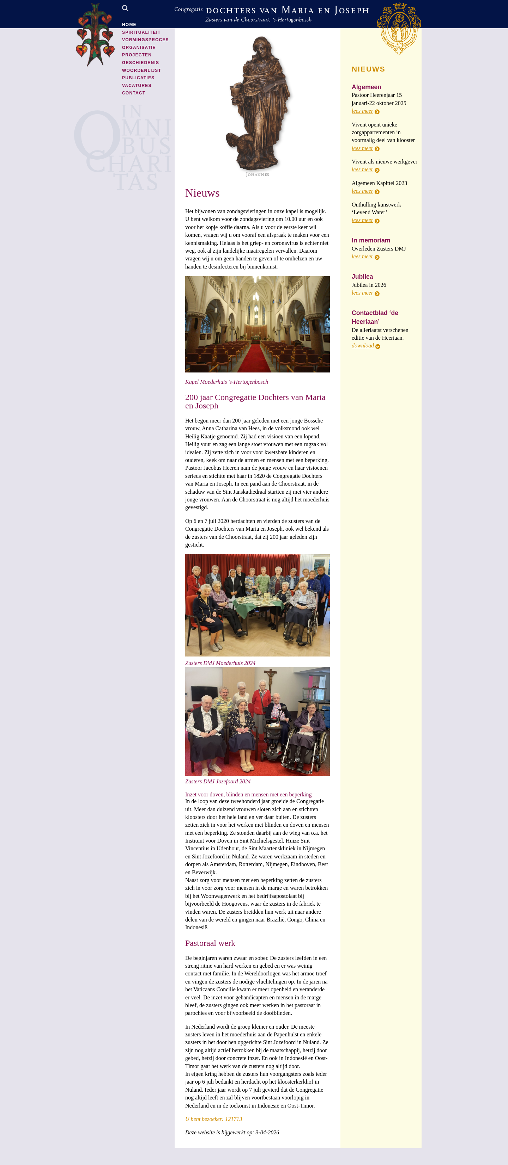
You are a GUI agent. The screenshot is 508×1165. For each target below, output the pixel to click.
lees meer (362, 111)
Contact (133, 93)
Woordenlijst (141, 70)
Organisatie (139, 47)
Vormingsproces (145, 39)
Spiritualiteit (141, 32)
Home (129, 24)
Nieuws (202, 192)
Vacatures (137, 85)
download (363, 346)
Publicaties (138, 77)
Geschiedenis (140, 62)
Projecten (137, 55)
